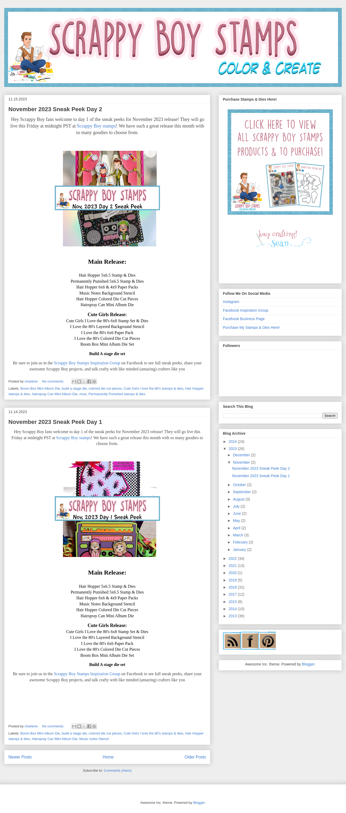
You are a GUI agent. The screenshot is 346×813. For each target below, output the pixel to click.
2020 (233, 573)
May (237, 520)
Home (108, 757)
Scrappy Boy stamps (96, 126)
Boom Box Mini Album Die (40, 388)
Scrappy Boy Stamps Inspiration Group (87, 363)
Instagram (231, 302)
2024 (233, 441)
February (241, 542)
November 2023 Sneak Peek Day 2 (55, 109)
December (242, 455)
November (242, 462)
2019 (233, 580)
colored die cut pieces (105, 388)
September (242, 492)
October (240, 485)
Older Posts (195, 757)
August (239, 499)
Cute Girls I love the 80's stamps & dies (153, 388)
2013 (233, 616)
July (236, 506)
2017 (233, 594)
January (240, 549)
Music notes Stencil (94, 739)
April (237, 528)
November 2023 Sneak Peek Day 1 (55, 422)
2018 (233, 587)
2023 (233, 449)
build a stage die (74, 388)
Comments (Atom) (118, 770)
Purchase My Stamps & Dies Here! (251, 327)
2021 (233, 566)
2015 (233, 602)
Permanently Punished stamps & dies (116, 394)
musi (83, 394)
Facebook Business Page (244, 319)
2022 (233, 558)
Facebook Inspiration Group (245, 310)
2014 (233, 609)
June (237, 513)
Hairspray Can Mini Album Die (54, 394)
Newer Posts (20, 757)
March (238, 535)
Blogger (308, 664)
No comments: (53, 381)
